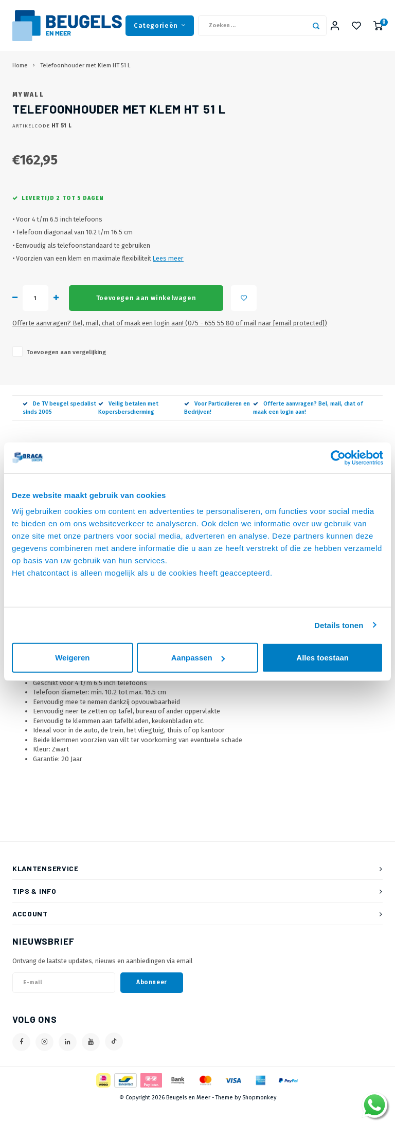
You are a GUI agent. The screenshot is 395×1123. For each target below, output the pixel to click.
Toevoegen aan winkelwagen (146, 314)
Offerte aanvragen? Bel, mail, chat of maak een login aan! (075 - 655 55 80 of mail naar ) (169, 339)
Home (20, 65)
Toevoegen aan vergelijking (66, 368)
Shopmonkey (259, 1113)
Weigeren (72, 657)
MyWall (28, 110)
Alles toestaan (322, 657)
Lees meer (168, 274)
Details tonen (338, 624)
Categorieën (160, 25)
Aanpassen (198, 657)
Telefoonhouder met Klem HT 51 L (85, 65)
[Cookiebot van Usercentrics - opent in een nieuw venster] (338, 457)
